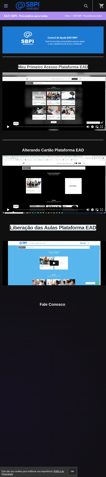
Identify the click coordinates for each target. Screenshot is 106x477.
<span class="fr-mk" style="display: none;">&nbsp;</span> (54, 101)
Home (67, 16)
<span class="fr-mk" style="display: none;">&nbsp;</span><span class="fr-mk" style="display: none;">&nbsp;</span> (54, 184)
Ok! (72, 471)
